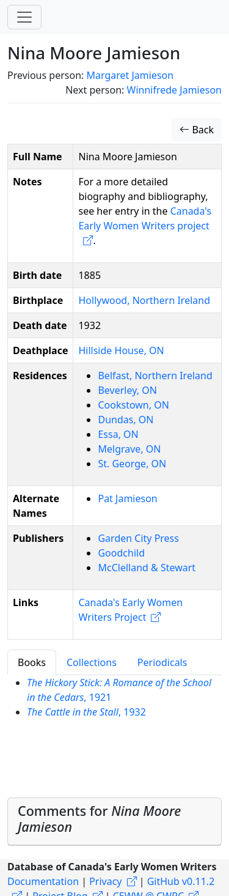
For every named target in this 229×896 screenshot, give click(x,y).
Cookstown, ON (133, 405)
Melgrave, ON (129, 449)
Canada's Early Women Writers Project (130, 610)
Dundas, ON (125, 419)
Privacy (105, 881)
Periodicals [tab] (162, 662)
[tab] (114, 821)
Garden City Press (138, 538)
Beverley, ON (127, 390)
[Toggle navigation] (24, 17)
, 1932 (86, 712)
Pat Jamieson (127, 498)
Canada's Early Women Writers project (144, 218)
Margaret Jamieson (129, 75)
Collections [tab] (92, 662)
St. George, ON (132, 463)
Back (197, 129)
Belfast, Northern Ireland (155, 375)
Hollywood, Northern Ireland (144, 300)
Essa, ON (118, 434)
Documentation (43, 881)
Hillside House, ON (121, 350)
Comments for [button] (99, 818)
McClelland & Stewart (146, 567)
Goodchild (121, 553)
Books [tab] (32, 662)
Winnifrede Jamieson (174, 90)
